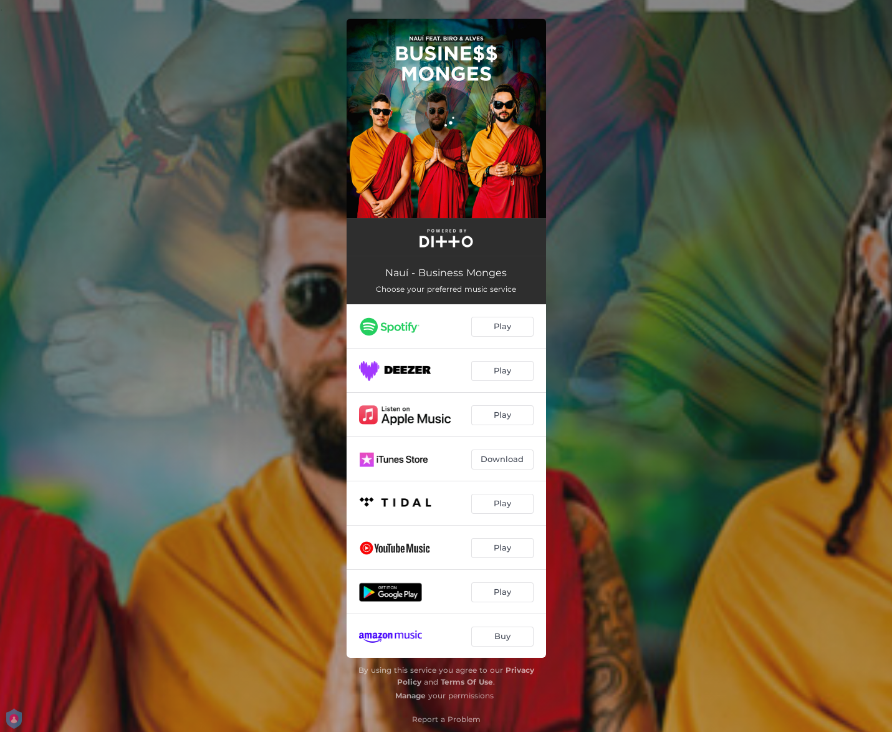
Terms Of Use (467, 681)
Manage (410, 695)
